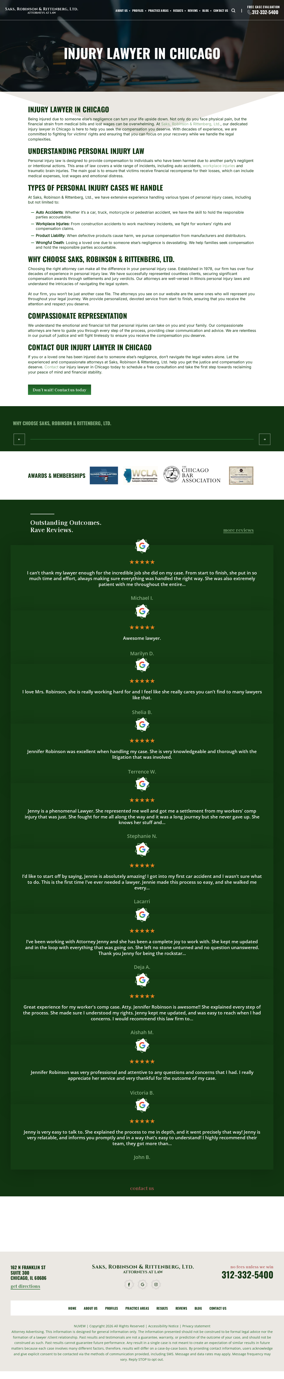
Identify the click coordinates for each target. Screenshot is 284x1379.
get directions (25, 1286)
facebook (129, 1284)
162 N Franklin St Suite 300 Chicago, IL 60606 (28, 1273)
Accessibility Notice (164, 1326)
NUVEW (80, 1326)
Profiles (138, 10)
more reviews (238, 530)
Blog (205, 10)
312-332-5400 (265, 12)
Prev (19, 439)
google (143, 1284)
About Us (122, 10)
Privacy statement (196, 1326)
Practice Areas (158, 10)
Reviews (193, 10)
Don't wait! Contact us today (59, 390)
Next (264, 439)
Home (72, 1308)
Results (178, 10)
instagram (156, 1284)
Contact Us (220, 10)
